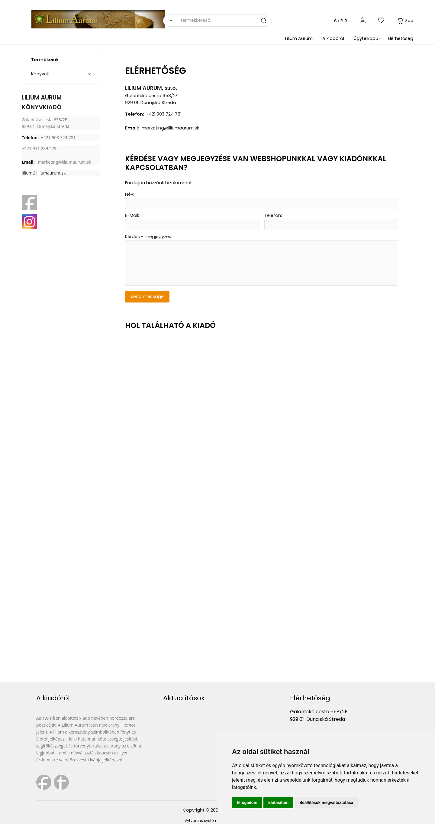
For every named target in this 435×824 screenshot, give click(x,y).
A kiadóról (333, 38)
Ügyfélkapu (366, 38)
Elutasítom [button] (278, 802)
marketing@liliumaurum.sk (64, 162)
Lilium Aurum (299, 38)
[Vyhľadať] (170, 21)
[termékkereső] (224, 21)
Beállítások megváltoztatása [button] (326, 802)
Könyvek (40, 74)
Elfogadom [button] (247, 802)
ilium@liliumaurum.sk (44, 173)
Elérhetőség (400, 38)
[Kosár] (405, 20)
